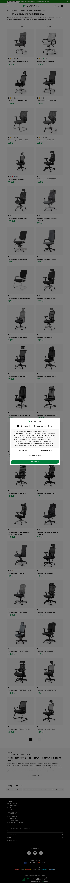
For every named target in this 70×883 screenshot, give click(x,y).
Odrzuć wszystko (35, 455)
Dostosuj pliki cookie (46, 450)
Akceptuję (35, 461)
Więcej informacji (22, 450)
